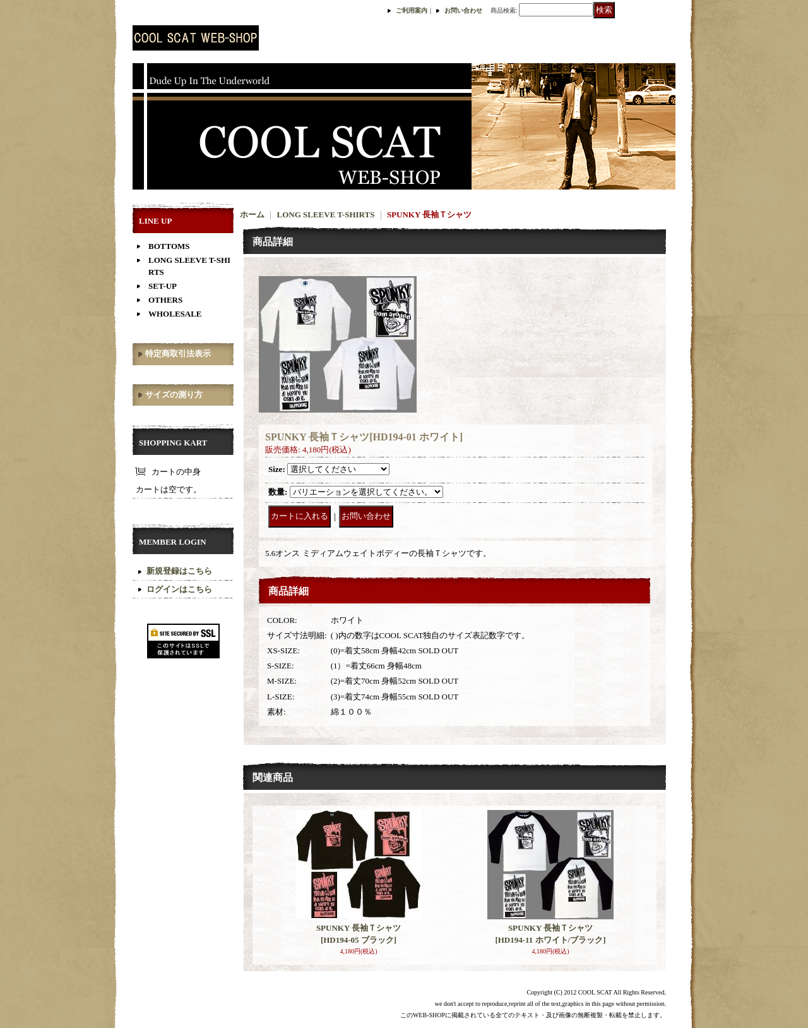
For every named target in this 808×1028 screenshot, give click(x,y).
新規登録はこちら (179, 571)
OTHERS (165, 300)
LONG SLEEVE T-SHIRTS (326, 214)
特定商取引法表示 (178, 353)
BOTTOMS (169, 246)
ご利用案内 (411, 10)
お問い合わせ (463, 10)
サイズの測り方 (174, 394)
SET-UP (162, 286)
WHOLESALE (175, 313)
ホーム (252, 214)
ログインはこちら (179, 589)
